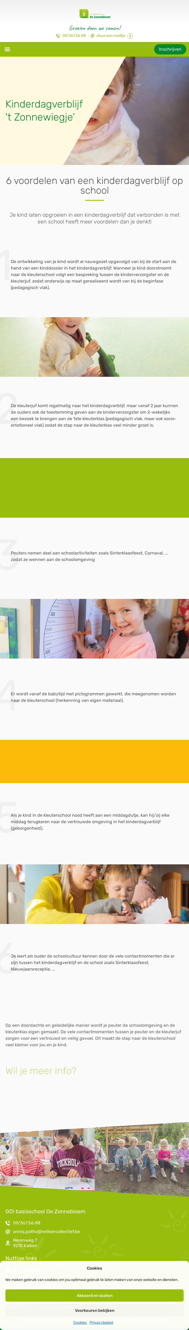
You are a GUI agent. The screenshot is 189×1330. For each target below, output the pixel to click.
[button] (7, 49)
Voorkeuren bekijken (94, 1310)
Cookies (80, 1322)
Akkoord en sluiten (94, 1295)
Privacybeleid (101, 1322)
